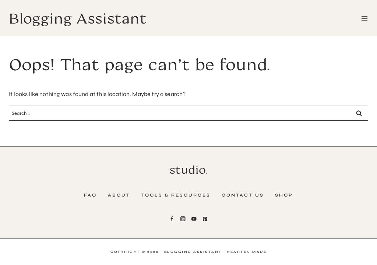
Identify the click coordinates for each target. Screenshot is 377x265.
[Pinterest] (205, 219)
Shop (284, 195)
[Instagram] (183, 219)
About (119, 195)
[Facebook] (172, 219)
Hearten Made (247, 252)
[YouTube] (194, 219)
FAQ (90, 195)
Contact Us (243, 195)
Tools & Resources (176, 195)
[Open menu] (363, 18)
